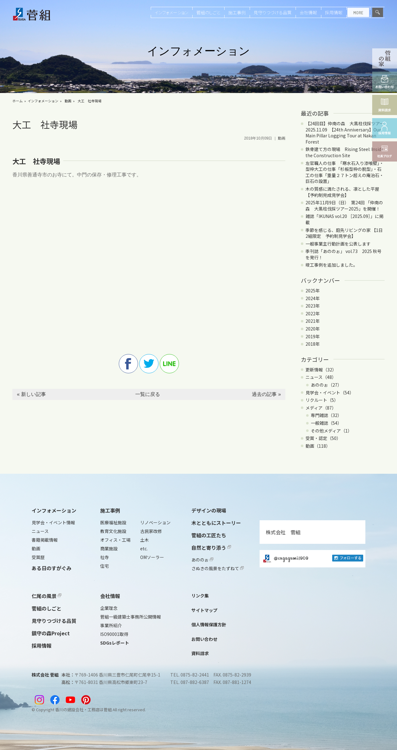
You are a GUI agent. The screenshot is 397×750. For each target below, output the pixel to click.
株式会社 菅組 (283, 532)
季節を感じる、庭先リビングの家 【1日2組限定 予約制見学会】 (344, 233)
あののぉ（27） (326, 385)
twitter (148, 363)
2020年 (313, 329)
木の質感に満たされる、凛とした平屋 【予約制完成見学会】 (345, 192)
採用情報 (333, 12)
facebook (128, 363)
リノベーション (155, 522)
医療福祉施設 (113, 522)
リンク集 (200, 595)
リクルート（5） (322, 400)
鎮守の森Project (51, 633)
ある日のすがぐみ (51, 568)
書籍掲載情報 (45, 540)
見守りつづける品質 (273, 12)
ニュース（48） (321, 377)
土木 (144, 540)
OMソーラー (152, 557)
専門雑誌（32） (326, 415)
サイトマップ (204, 610)
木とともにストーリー (216, 522)
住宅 (104, 566)
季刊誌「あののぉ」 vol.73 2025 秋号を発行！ (343, 254)
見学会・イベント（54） (330, 392)
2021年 (313, 321)
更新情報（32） (321, 369)
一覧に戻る (147, 394)
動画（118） (318, 446)
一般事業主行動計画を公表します (338, 244)
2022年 (313, 313)
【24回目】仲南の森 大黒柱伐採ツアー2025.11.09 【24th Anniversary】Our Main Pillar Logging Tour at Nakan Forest (345, 132)
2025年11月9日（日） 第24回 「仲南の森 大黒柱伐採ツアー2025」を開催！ (344, 205)
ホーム (17, 100)
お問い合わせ (204, 639)
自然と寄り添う (211, 547)
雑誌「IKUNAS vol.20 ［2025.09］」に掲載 (344, 219)
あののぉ (202, 560)
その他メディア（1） (331, 431)
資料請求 (200, 653)
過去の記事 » (266, 394)
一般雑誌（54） (326, 423)
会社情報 (308, 12)
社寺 (104, 557)
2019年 (313, 336)
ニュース (40, 531)
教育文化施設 (113, 531)
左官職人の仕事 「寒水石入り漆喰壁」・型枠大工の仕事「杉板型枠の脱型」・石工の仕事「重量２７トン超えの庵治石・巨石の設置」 (345, 172)
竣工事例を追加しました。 (332, 265)
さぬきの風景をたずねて (217, 568)
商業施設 (109, 548)
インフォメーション (171, 12)
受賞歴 (38, 557)
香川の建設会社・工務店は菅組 (83, 709)
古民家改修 (151, 531)
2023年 (313, 306)
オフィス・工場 (115, 540)
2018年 (313, 344)
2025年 (313, 290)
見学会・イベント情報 (53, 522)
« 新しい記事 (31, 394)
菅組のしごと (208, 12)
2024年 (313, 298)
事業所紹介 (111, 625)
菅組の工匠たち (208, 535)
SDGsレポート (114, 643)
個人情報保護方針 (208, 624)
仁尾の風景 (46, 596)
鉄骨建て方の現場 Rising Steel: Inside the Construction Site (345, 152)
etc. (144, 548)
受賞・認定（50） (323, 438)
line (169, 363)
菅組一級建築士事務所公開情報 (130, 617)
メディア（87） (321, 408)
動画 (68, 100)
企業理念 (109, 608)
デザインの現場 (208, 510)
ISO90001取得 (114, 634)
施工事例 (237, 12)
